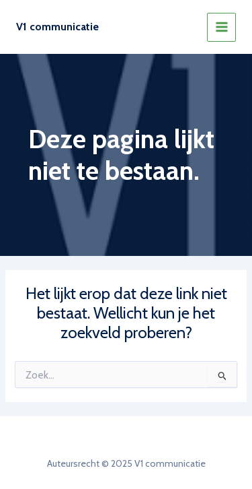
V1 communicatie (57, 26)
